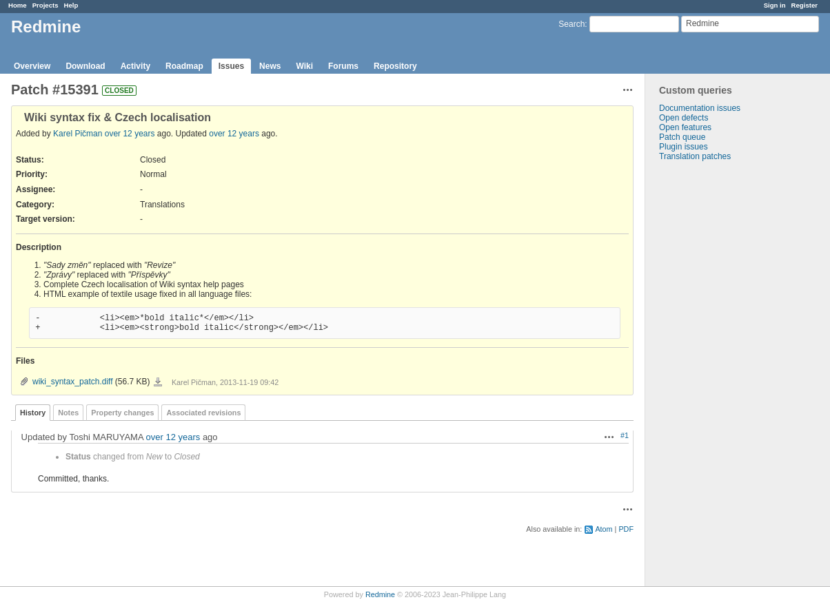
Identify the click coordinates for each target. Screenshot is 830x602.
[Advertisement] (714, 377)
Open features (685, 127)
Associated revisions (203, 412)
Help (71, 5)
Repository (395, 66)
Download (85, 66)
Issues (231, 66)
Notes (68, 412)
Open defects (683, 118)
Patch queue (682, 137)
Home (17, 5)
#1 (624, 435)
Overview (32, 66)
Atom (603, 529)
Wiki (304, 66)
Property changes (122, 412)
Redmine (380, 594)
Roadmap (184, 66)
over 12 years (130, 133)
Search (571, 24)
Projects (45, 5)
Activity (135, 66)
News (270, 66)
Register (804, 5)
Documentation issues (699, 108)
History (32, 412)
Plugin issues (683, 147)
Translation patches (695, 156)
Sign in (775, 5)
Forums (343, 66)
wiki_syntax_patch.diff (72, 381)
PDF (626, 529)
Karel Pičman (77, 133)
